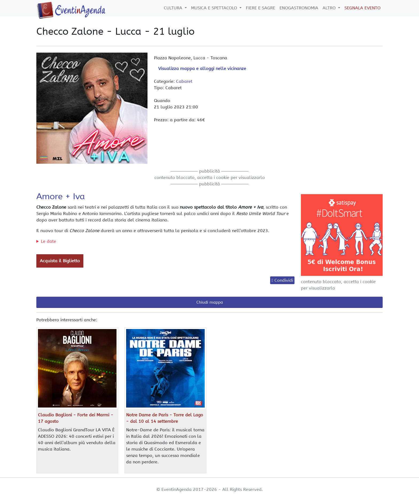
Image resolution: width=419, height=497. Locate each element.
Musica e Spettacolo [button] (214, 7)
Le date (48, 241)
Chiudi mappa (209, 302)
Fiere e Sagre (260, 7)
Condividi (283, 280)
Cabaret (184, 81)
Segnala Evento (362, 7)
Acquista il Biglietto (60, 260)
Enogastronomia (299, 7)
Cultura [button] (174, 7)
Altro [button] (330, 7)
